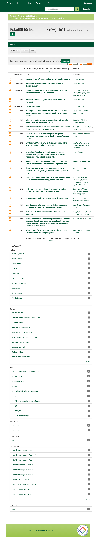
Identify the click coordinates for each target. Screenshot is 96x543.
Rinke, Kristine (17, 293)
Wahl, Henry (76, 168)
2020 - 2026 (16, 426)
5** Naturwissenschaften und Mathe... (26, 372)
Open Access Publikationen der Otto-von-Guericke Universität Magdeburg (39, 18)
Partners (40, 3)
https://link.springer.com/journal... (24, 484)
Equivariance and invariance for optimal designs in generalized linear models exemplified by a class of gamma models (47, 136)
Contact (51, 531)
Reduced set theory (33, 106)
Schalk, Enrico (17, 298)
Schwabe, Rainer (85, 113)
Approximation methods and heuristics (26, 318)
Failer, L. (15, 268)
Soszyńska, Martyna (79, 120)
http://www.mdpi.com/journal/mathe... (26, 480)
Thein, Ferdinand (78, 95)
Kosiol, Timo (76, 129)
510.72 (14, 386)
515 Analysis (16, 411)
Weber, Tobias (17, 259)
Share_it (13, 16)
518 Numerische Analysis (21, 416)
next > (51, 71)
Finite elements (17, 322)
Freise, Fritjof (77, 111)
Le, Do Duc (76, 177)
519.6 (14, 396)
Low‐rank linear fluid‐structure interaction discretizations (47, 198)
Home (10, 3)
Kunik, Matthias (78, 79)
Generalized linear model (21, 327)
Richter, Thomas (78, 122)
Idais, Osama (77, 134)
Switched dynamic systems (22, 332)
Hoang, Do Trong (78, 230)
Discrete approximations (21, 357)
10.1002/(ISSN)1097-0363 (22, 494)
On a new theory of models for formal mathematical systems (48, 79)
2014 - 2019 (16, 430)
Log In (87, 9)
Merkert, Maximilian (19, 283)
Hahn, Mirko (83, 182)
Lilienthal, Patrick (18, 278)
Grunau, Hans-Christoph (81, 161)
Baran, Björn (16, 264)
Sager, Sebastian (78, 185)
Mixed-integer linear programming (24, 337)
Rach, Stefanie (77, 127)
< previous (15, 303)
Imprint (32, 531)
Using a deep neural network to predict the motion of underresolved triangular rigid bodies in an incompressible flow (47, 170)
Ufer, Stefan (88, 127)
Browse (20, 3)
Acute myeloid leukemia (20, 342)
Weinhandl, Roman (79, 198)
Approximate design (19, 347)
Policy (51, 3)
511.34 (14, 406)
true (13, 440)
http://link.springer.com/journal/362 (25, 450)
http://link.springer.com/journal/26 (25, 475)
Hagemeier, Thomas (79, 194)
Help (30, 3)
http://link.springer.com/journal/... (24, 455)
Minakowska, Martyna (80, 143)
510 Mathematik (18, 381)
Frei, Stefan (83, 191)
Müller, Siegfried (84, 93)
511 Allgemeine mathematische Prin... (26, 401)
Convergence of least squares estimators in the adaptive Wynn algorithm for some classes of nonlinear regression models (46, 113)
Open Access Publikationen (28, 16)
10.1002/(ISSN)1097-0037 (22, 489)
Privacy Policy (41, 531)
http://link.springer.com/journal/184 (25, 470)
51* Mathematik (18, 376)
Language (88, 3)
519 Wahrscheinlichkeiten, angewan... (26, 391)
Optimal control (17, 313)
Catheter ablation (18, 352)
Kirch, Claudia (77, 152)
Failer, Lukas (77, 212)
